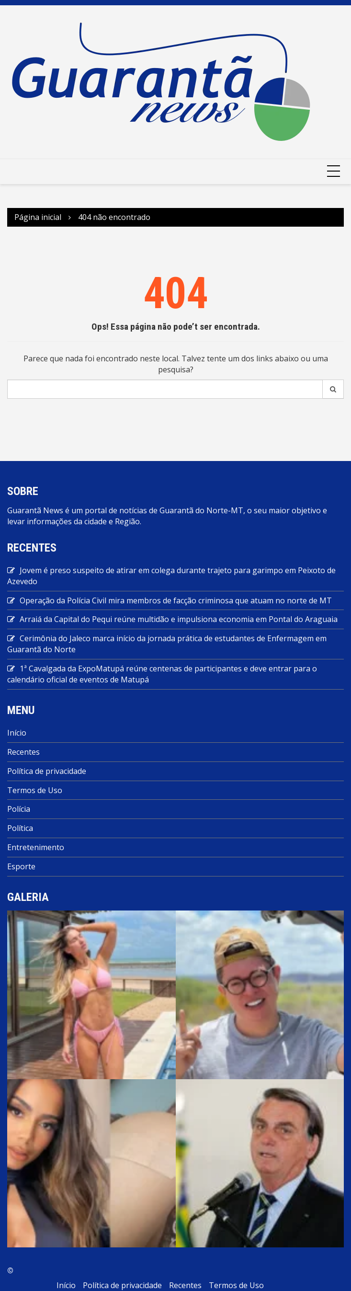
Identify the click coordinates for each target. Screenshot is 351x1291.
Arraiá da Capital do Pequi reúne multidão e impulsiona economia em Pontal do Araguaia (179, 619)
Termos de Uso (34, 790)
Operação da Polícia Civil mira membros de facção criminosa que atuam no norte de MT (176, 600)
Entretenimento (35, 847)
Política (20, 828)
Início (16, 732)
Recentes (23, 752)
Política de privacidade (46, 771)
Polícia (18, 809)
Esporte (21, 866)
